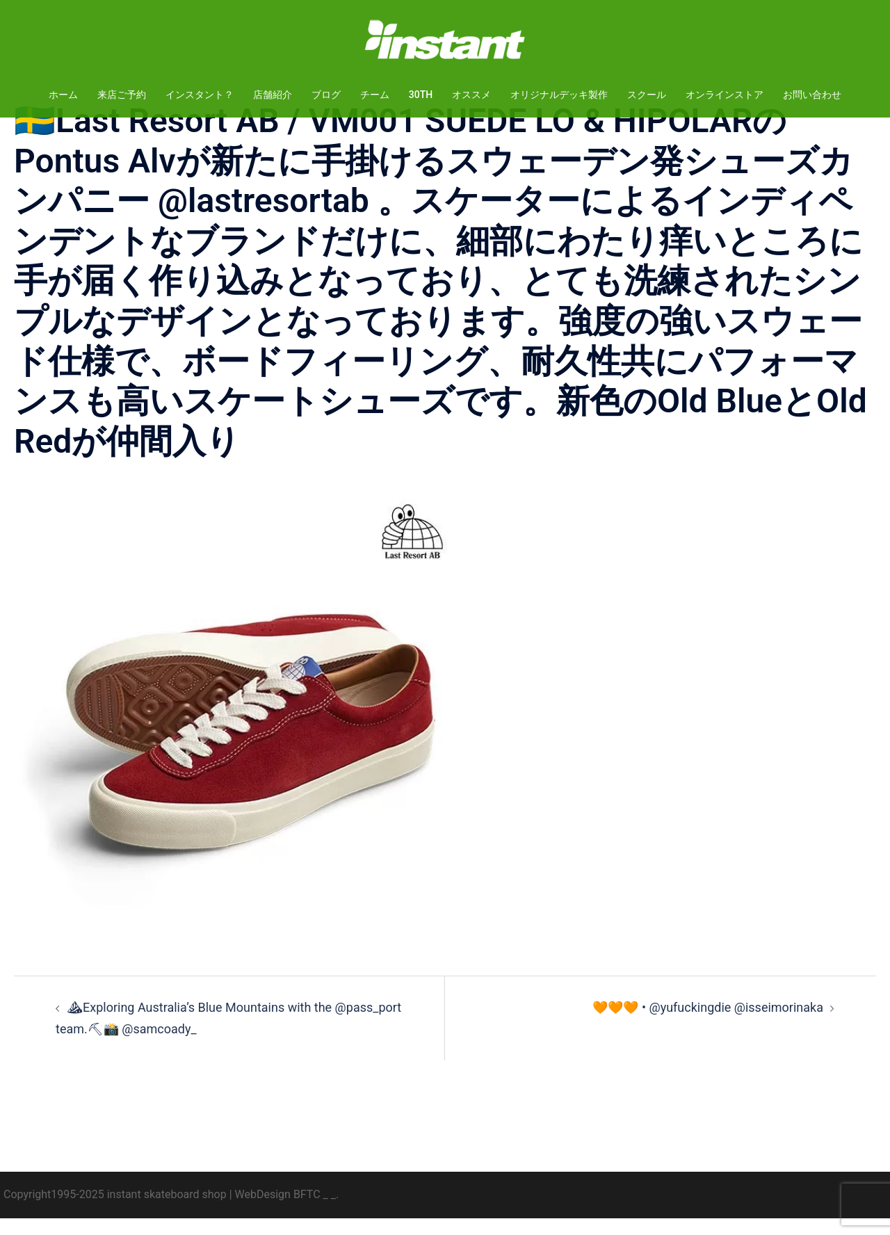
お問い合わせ (812, 94)
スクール (646, 94)
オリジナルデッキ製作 (559, 94)
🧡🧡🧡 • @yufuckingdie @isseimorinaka (707, 1024)
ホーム (63, 94)
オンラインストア (724, 94)
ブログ (326, 94)
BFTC (307, 1211)
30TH (420, 94)
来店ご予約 (121, 94)
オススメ (471, 94)
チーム (374, 94)
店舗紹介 (272, 94)
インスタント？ (199, 94)
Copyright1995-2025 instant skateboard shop (115, 1211)
